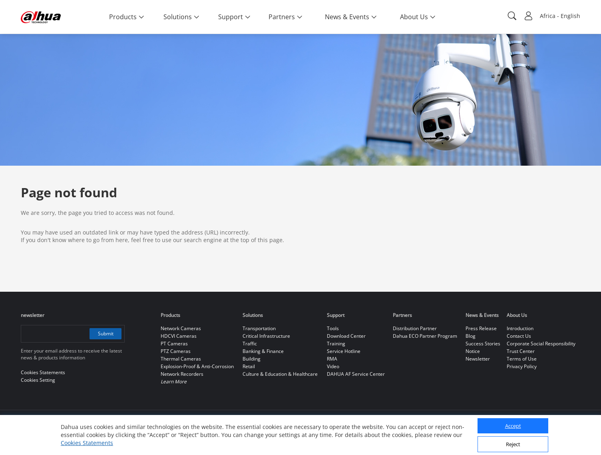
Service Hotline (343, 351)
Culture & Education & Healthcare (280, 374)
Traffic (250, 343)
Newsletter (478, 358)
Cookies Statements (87, 443)
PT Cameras (174, 343)
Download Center (346, 336)
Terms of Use (522, 358)
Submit (105, 333)
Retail (249, 366)
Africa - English (560, 16)
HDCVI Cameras (179, 336)
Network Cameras (181, 328)
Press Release (481, 328)
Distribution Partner (415, 328)
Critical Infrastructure (266, 336)
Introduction (520, 328)
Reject (513, 444)
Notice (473, 351)
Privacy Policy (522, 366)
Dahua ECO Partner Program (425, 336)
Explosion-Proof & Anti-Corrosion (197, 366)
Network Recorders (182, 374)
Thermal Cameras (181, 358)
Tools (333, 328)
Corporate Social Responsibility (541, 343)
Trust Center (521, 351)
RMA (332, 358)
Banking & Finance (263, 351)
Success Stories (483, 343)
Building (252, 358)
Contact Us (519, 336)
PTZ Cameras (176, 351)
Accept (513, 425)
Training (336, 343)
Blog (471, 336)
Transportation (259, 328)
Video (333, 366)
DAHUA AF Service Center (356, 374)
